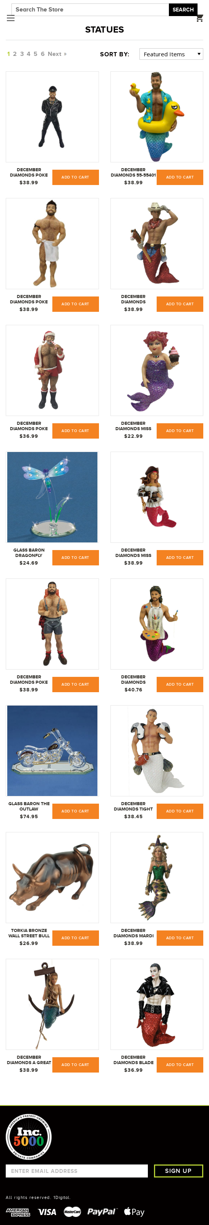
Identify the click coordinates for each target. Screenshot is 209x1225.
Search (183, 10)
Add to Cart (75, 177)
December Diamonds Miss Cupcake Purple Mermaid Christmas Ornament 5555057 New (133, 426)
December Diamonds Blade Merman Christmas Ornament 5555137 (133, 1060)
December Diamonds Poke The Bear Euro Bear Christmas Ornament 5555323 (29, 173)
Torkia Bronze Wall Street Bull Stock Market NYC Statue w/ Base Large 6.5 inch (29, 933)
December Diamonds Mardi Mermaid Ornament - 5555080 (133, 933)
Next (56, 54)
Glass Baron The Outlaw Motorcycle (29, 806)
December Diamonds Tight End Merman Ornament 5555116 (134, 806)
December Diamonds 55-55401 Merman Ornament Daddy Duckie (133, 173)
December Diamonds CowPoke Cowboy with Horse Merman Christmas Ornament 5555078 (133, 299)
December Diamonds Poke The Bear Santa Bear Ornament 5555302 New (29, 426)
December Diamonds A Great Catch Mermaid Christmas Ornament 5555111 (29, 1060)
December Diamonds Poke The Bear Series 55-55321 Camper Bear (29, 680)
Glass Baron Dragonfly (29, 552)
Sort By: (115, 54)
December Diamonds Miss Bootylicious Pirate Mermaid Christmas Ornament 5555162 (133, 553)
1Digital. (62, 1197)
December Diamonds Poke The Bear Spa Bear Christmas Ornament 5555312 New (28, 299)
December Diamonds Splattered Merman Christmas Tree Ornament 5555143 (133, 680)
